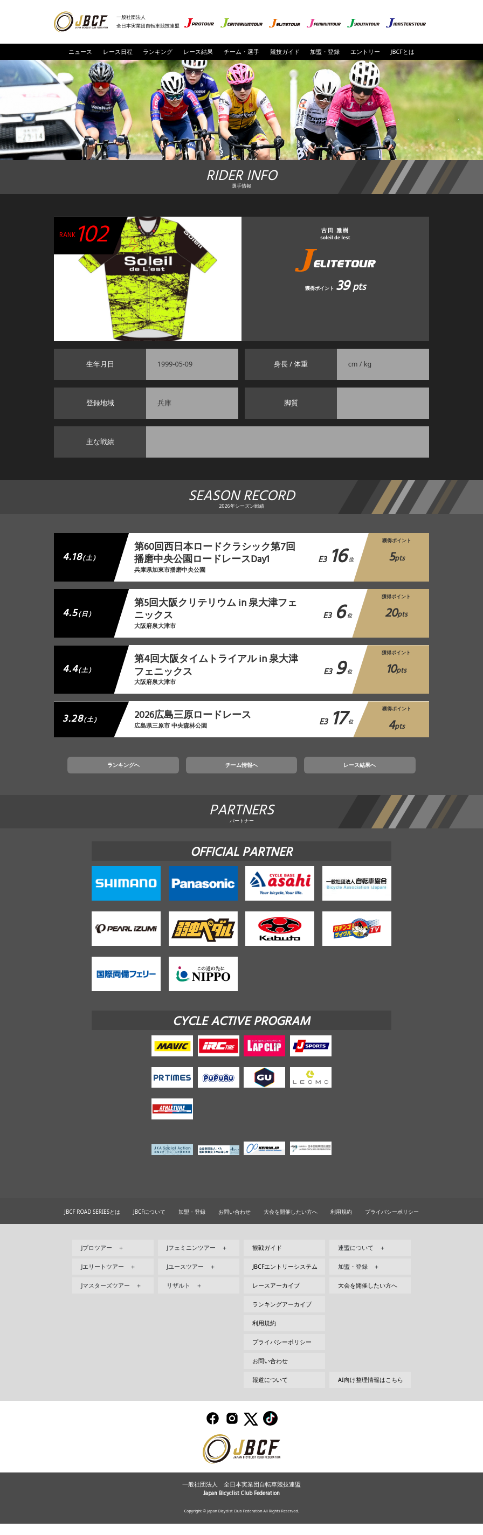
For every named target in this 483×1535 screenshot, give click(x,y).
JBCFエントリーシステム (285, 1277)
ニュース (80, 52)
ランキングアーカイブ (282, 1315)
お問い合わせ (234, 1222)
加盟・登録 (325, 52)
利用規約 (341, 1222)
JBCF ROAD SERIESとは (92, 1222)
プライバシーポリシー (392, 1222)
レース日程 (118, 52)
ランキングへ (168, 773)
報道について (270, 1390)
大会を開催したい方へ (291, 1222)
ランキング (157, 52)
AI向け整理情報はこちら (370, 1390)
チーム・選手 (241, 52)
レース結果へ (315, 773)
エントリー (365, 52)
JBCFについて (149, 1222)
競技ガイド (285, 52)
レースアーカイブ (276, 1296)
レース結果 (198, 52)
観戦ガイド (267, 1258)
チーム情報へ (241, 773)
